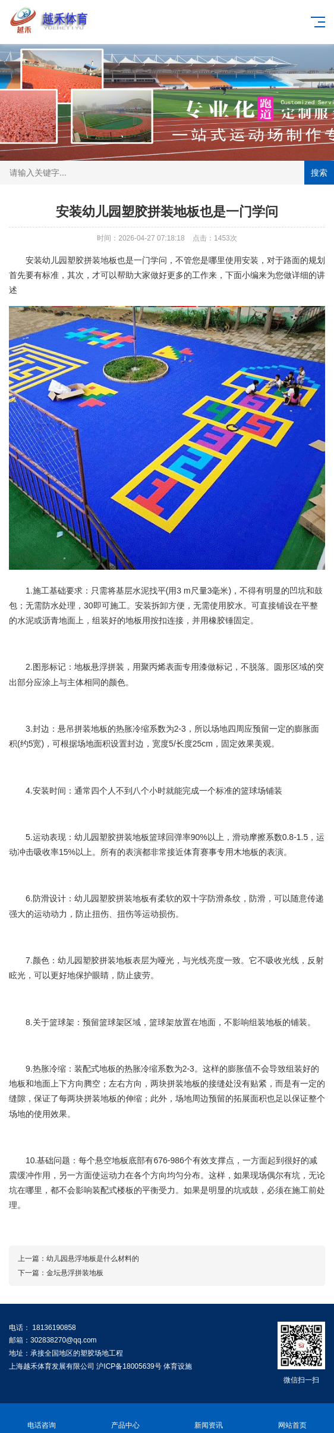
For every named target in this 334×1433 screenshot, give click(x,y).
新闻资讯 (209, 1418)
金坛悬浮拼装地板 (74, 1273)
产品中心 (126, 1418)
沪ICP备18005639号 (128, 1366)
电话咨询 (42, 1418)
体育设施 (177, 1366)
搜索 (319, 172)
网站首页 (293, 1418)
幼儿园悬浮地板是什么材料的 (92, 1258)
